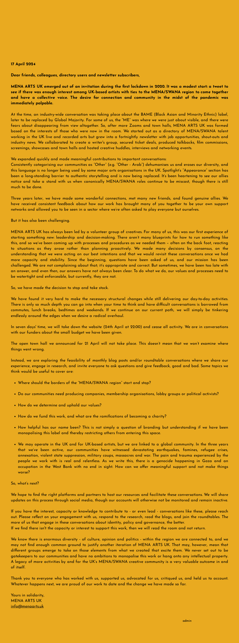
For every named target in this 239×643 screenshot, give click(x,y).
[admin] (187, 620)
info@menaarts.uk (27, 606)
